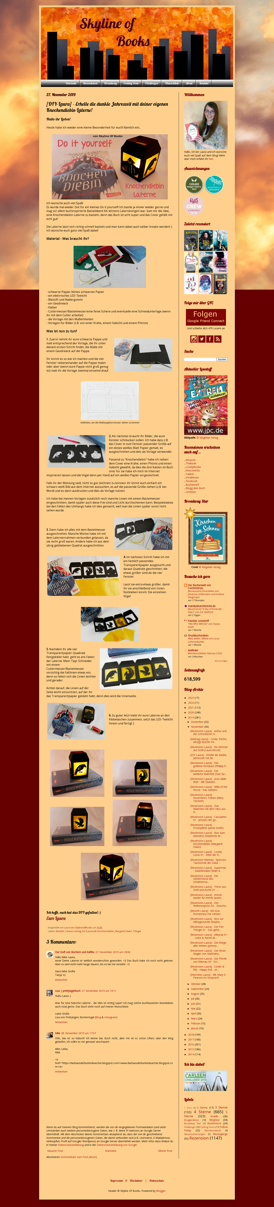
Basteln (60, 931)
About (189, 83)
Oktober (196, 984)
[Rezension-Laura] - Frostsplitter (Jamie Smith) (207, 826)
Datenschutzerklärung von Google (117, 1145)
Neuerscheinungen (194, 1134)
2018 (191, 1034)
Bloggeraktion (191, 1120)
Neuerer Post (55, 1151)
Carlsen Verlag (73, 931)
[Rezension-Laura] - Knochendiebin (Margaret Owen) (206, 844)
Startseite (70, 83)
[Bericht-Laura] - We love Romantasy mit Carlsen (205, 912)
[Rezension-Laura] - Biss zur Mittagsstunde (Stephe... (206, 920)
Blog (98, 1017)
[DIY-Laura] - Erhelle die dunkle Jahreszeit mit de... (208, 756)
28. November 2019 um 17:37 (78, 1033)
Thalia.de (191, 463)
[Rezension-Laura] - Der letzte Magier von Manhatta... (208, 952)
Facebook (191, 481)
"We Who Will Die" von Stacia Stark (204, 625)
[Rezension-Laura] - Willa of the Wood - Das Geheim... (208, 788)
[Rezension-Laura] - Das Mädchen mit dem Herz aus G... (208, 809)
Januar (195, 1028)
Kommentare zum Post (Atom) (79, 1157)
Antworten (61, 979)
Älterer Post (165, 1151)
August (195, 993)
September (198, 989)
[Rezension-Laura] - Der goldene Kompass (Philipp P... (208, 764)
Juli (193, 998)
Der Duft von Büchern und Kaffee (74, 952)
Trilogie (137, 931)
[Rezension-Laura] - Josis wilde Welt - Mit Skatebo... (208, 780)
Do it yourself (89, 931)
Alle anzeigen (221, 661)
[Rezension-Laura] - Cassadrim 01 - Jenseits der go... (208, 818)
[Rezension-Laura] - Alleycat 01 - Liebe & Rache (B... (208, 936)
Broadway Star (192, 1123)
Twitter (190, 474)
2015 (191, 1049)
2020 (191, 712)
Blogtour (214, 1120)
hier (211, 159)
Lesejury (191, 491)
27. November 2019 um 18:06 (113, 952)
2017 (191, 1039)
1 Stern (188, 1107)
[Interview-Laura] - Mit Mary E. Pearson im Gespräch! (208, 976)
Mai (193, 1008)
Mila (57, 1033)
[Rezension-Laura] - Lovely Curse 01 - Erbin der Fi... (206, 853)
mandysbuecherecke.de (201, 606)
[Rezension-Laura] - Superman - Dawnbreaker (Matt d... (208, 869)
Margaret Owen (123, 931)
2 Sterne (202, 1107)
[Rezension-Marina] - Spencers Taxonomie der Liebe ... (208, 861)
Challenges (151, 83)
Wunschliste (172, 83)
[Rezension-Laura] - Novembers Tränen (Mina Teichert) (206, 798)
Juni (193, 1003)
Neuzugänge (220, 1134)
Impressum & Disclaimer (126, 1180)
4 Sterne (202, 1112)
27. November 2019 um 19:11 (99, 990)
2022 (191, 702)
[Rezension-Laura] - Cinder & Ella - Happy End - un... (207, 968)
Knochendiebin (105, 931)
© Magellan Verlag (207, 437)
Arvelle (214, 1116)
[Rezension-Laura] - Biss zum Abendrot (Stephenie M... (207, 834)
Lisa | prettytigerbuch (67, 990)
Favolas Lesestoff (198, 621)
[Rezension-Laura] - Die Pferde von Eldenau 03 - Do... (208, 960)
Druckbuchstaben (198, 635)
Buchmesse (214, 1123)
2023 (191, 697)
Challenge (189, 1127)
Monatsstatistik (213, 1130)
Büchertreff (192, 484)
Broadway (110, 83)
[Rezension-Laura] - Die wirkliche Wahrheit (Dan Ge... (208, 772)
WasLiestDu (193, 470)
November (197, 726)
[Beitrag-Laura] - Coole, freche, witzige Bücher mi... (208, 740)
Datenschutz (156, 1180)
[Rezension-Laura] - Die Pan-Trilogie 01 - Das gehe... (207, 928)
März (194, 1018)
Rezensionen (90, 83)
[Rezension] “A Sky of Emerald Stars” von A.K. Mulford (204, 610)
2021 (191, 707)
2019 (191, 717)
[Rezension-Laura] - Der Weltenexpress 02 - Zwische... (209, 904)
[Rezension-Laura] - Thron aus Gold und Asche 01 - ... (208, 888)
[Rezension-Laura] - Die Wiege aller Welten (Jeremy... (208, 944)
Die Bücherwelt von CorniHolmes (199, 586)
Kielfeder (193, 650)
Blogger (160, 1191)
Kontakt (203, 83)
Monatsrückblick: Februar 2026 (205, 653)
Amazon (191, 460)
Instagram (110, 1017)
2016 (191, 1044)
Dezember (197, 722)
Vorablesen (192, 477)
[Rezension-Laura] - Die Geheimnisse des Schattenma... (204, 879)
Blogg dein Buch (195, 488)
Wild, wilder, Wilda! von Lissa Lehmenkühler (203, 640)
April (194, 1013)
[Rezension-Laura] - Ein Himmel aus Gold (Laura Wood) (208, 748)
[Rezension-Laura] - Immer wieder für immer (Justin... (206, 896)
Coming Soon (131, 83)
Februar (196, 1023)
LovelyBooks (193, 467)
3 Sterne (221, 1107)
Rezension (199, 1138)
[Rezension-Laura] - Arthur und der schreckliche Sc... (208, 732)
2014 (191, 1054)
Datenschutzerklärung (71, 1145)
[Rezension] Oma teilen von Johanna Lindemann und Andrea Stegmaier (206, 594)
